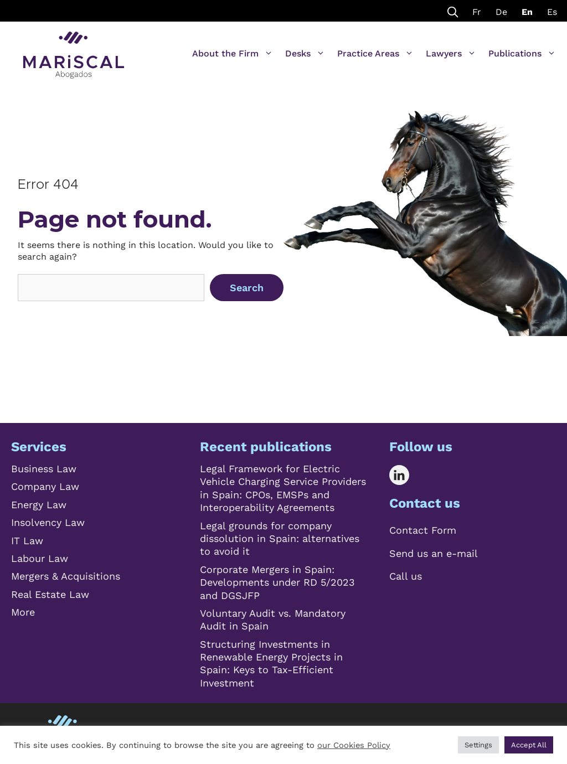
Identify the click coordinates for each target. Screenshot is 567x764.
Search (247, 287)
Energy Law (38, 504)
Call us (405, 576)
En (527, 12)
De (501, 12)
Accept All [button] (529, 745)
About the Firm (232, 54)
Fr (476, 12)
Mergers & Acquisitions (65, 576)
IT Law (27, 540)
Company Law (45, 486)
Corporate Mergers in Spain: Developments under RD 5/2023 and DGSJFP (277, 582)
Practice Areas (375, 54)
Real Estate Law (50, 594)
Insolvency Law (48, 522)
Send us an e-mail (433, 553)
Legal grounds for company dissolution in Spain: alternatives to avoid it (279, 538)
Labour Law (39, 558)
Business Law (43, 468)
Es (552, 12)
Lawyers (451, 54)
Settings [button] (478, 745)
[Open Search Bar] (453, 10)
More (23, 612)
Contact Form (422, 530)
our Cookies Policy (353, 745)
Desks (305, 54)
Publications (522, 54)
